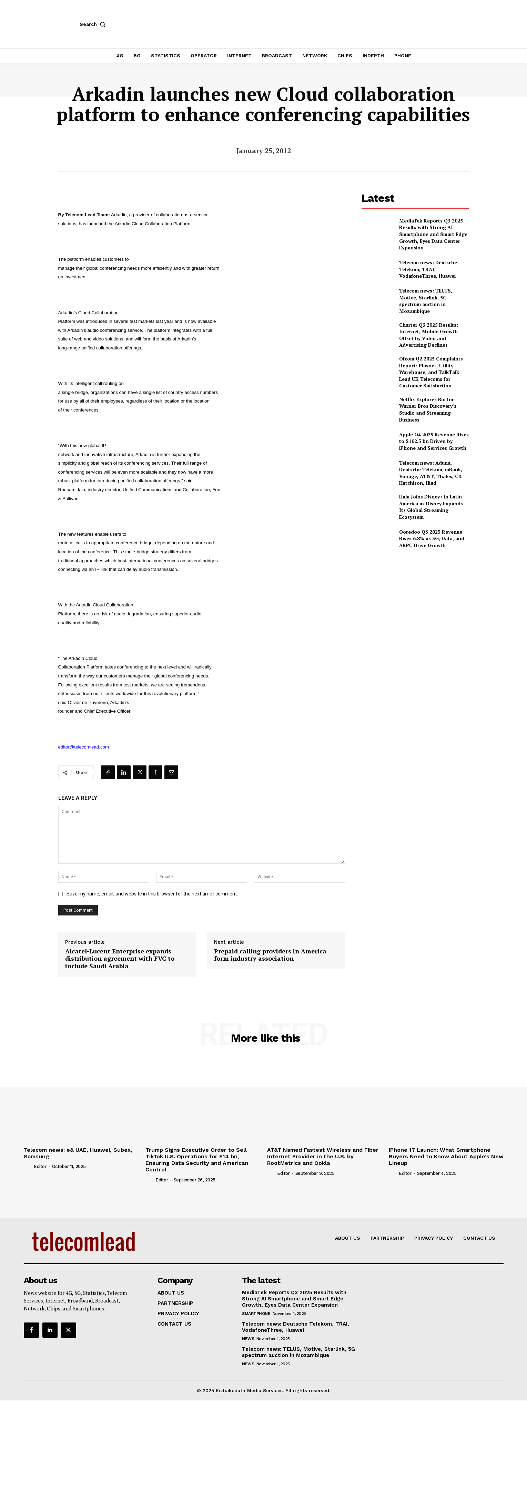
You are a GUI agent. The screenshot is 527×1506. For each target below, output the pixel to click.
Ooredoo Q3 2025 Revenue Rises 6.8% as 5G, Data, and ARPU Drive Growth (431, 538)
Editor (40, 1166)
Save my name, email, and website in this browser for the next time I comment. (152, 893)
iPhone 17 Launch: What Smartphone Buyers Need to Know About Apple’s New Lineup (446, 1156)
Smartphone (256, 1313)
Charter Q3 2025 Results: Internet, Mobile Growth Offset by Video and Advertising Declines (428, 334)
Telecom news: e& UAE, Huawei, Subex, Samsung (78, 1153)
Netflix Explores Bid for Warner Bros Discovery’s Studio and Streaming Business (427, 409)
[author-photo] (28, 1166)
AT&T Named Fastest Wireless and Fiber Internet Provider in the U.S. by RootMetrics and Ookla (322, 1156)
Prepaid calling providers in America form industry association (270, 955)
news (248, 1338)
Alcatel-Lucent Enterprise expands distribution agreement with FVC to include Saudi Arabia (119, 959)
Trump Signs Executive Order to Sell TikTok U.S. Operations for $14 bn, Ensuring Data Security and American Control (196, 1160)
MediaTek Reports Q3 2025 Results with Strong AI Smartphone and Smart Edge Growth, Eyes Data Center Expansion (433, 234)
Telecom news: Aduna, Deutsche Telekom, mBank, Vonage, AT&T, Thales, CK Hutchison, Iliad (430, 472)
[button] (94, 24)
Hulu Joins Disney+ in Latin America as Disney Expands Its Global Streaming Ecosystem (431, 506)
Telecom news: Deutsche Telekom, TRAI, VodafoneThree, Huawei (428, 269)
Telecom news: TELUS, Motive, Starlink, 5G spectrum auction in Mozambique (425, 300)
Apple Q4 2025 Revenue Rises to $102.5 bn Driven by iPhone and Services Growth (434, 441)
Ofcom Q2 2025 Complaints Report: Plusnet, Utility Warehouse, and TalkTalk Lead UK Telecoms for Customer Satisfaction (431, 372)
